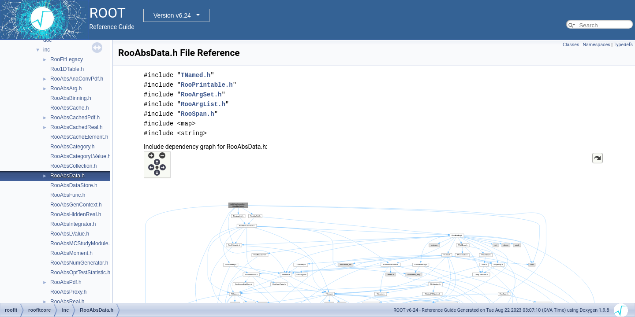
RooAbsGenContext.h (76, 205)
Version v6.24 (172, 15)
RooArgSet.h (201, 94)
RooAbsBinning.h (70, 98)
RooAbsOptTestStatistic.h (80, 272)
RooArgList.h (203, 104)
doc (47, 40)
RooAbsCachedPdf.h (75, 117)
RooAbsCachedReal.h (76, 127)
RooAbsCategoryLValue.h (80, 156)
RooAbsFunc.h (67, 195)
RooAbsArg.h (66, 88)
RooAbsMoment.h (71, 253)
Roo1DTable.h (67, 69)
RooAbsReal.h (67, 302)
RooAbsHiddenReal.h (75, 214)
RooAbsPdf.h (66, 282)
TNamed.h (195, 75)
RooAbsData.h (67, 176)
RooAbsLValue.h (69, 234)
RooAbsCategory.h (72, 147)
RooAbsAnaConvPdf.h (76, 79)
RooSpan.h (197, 114)
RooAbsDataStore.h (73, 185)
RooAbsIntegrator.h (73, 224)
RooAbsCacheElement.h (79, 137)
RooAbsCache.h (69, 108)
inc (46, 50)
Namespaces (596, 45)
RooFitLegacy (66, 59)
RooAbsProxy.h (68, 292)
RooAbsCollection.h (73, 166)
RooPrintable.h (207, 85)
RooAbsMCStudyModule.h (81, 243)
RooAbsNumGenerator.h (79, 263)
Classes (571, 45)
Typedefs (623, 45)
